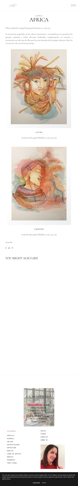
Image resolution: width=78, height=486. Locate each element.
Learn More (36, 482)
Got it (44, 482)
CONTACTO (44, 437)
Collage (10, 441)
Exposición (11, 447)
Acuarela (39, 16)
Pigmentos (11, 460)
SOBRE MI (44, 440)
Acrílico (10, 435)
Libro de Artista (14, 454)
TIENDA (43, 434)
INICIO (43, 431)
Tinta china (12, 463)
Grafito (10, 451)
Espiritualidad (13, 444)
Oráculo (10, 457)
